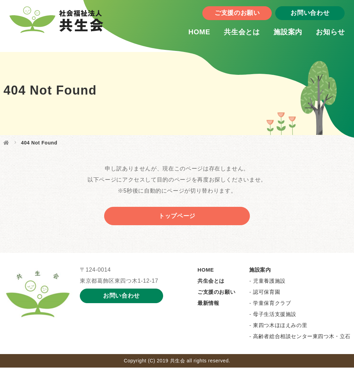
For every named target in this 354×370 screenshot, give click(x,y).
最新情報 (208, 305)
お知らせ (318, 34)
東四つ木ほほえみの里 (280, 328)
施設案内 (276, 34)
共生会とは (230, 34)
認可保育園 (266, 294)
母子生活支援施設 (274, 316)
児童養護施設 (269, 283)
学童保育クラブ (272, 305)
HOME (188, 34)
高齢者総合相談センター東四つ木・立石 (302, 339)
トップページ (177, 217)
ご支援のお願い (225, 15)
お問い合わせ (298, 15)
